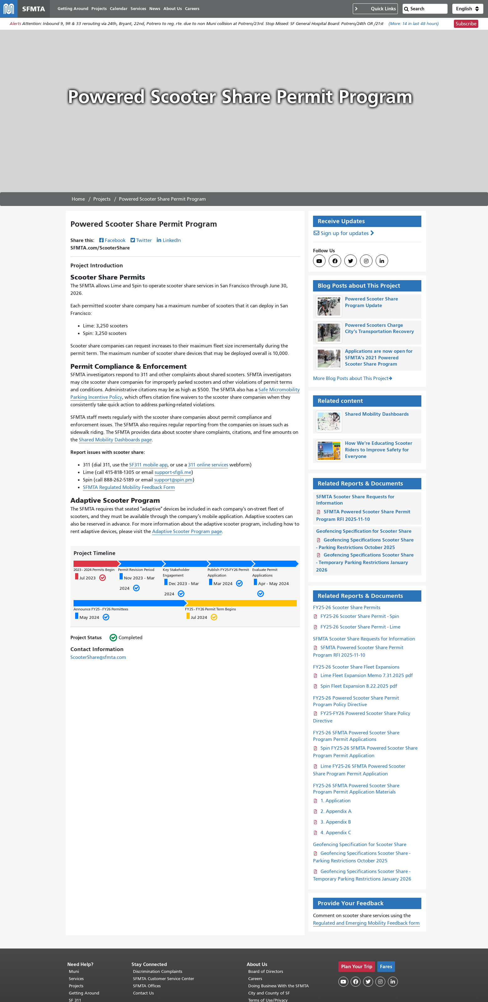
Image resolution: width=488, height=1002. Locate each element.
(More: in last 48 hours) (413, 24)
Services (76, 978)
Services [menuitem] (138, 8)
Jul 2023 (90, 577)
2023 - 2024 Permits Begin (94, 570)
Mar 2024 (225, 583)
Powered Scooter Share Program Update (371, 302)
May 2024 (92, 616)
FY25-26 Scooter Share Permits (346, 607)
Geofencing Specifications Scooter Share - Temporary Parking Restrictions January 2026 (365, 562)
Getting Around (84, 993)
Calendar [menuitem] (118, 8)
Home (78, 199)
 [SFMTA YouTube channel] (319, 261)
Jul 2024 (202, 616)
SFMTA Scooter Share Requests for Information (364, 639)
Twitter (144, 240)
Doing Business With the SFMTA (278, 986)
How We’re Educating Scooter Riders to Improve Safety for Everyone (378, 450)
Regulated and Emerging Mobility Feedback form (366, 923)
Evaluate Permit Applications (264, 573)
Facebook (115, 240)
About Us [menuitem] (172, 8)
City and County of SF (269, 993)
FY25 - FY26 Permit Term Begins (210, 609)
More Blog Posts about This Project (350, 378)
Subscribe (466, 24)
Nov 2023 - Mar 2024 (137, 583)
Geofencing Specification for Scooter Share (364, 531)
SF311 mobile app (148, 465)
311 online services (208, 465)
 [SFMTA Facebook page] (334, 261)
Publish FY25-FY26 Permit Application (228, 573)
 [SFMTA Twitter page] (350, 261)
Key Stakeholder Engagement (176, 573)
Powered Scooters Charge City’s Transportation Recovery (379, 328)
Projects (101, 199)
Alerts (15, 24)
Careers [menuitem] (192, 8)
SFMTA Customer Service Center (163, 978)
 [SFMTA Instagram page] (366, 261)
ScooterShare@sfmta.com (98, 657)
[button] (467, 9)
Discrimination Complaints (157, 971)
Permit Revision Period (136, 570)
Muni (74, 971)
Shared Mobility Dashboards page (115, 440)
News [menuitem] (154, 8)
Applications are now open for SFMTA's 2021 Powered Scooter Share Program (379, 357)
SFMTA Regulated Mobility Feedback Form (129, 488)
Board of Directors (265, 971)
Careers (255, 978)
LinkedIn (172, 240)
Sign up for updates (345, 233)
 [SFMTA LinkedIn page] (382, 261)
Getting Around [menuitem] (73, 8)
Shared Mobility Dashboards (377, 414)
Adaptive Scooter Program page (187, 531)
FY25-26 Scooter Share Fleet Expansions (356, 667)
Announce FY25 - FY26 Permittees (101, 609)
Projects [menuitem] (99, 8)
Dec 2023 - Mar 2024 (181, 589)
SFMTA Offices (147, 986)
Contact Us (143, 993)
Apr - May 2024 (271, 589)
